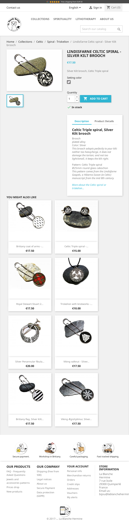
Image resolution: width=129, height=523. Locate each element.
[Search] (101, 28)
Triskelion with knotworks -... (76, 304)
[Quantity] (71, 98)
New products (14, 491)
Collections (40, 19)
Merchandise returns (79, 475)
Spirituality (62, 19)
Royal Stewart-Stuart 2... (29, 304)
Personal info (74, 471)
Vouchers (72, 492)
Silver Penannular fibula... (29, 361)
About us (107, 19)
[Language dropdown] (75, 8)
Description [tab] (82, 121)
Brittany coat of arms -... (29, 246)
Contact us (13, 7)
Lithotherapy (86, 19)
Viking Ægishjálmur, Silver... (76, 419)
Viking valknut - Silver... (76, 361)
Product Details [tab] (104, 121)
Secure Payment (46, 488)
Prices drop (13, 487)
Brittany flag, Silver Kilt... (30, 419)
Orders (71, 479)
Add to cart (95, 99)
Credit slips (73, 484)
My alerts (72, 497)
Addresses (73, 488)
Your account (78, 466)
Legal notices (44, 479)
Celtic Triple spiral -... (76, 246)
